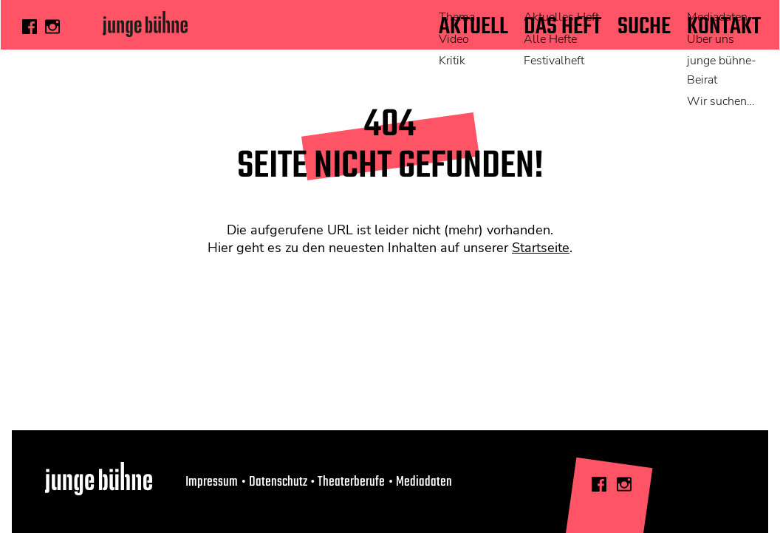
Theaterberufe (351, 482)
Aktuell (468, 27)
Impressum (211, 482)
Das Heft (559, 27)
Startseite (540, 248)
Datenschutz (278, 482)
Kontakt (724, 27)
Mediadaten (424, 482)
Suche (642, 27)
